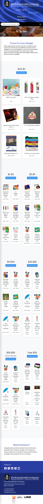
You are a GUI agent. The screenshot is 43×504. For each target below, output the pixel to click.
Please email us (21, 17)
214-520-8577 (21, 19)
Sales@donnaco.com (10, 492)
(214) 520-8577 (9, 489)
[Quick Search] (9, 24)
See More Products (21, 72)
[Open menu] (40, 24)
